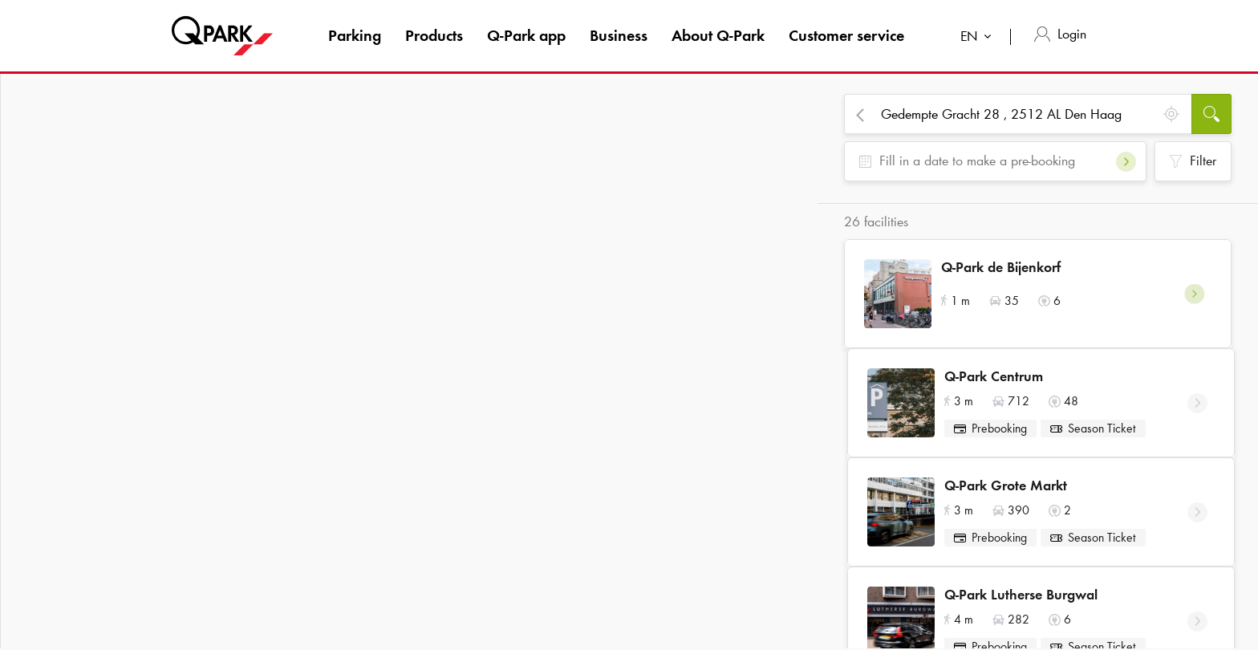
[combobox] (979, 38)
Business (618, 35)
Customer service (846, 35)
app (526, 35)
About (718, 35)
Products (434, 35)
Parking (354, 35)
